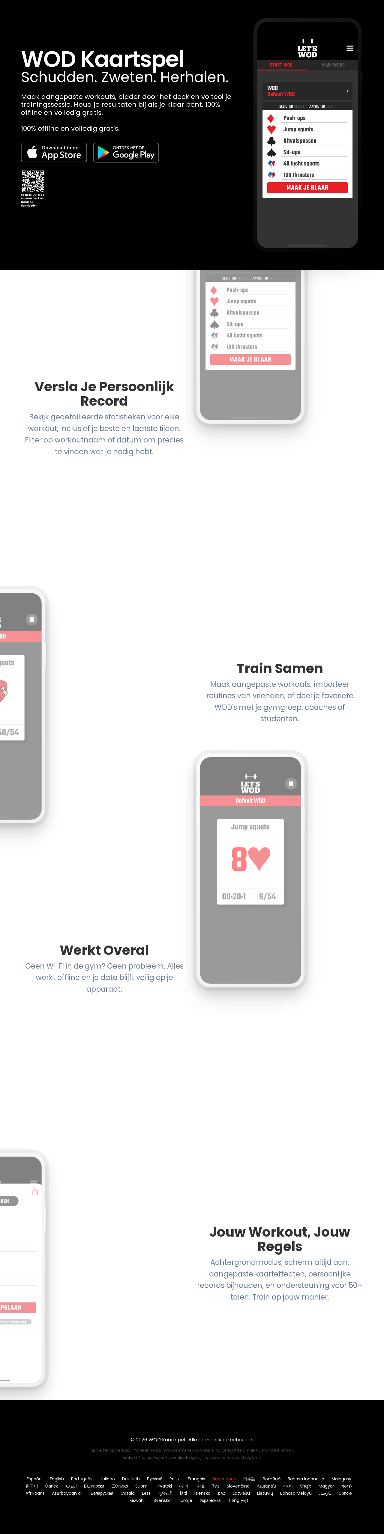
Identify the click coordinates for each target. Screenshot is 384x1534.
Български (94, 1486)
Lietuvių (265, 1493)
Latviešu (241, 1493)
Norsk (346, 1486)
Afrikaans (35, 1493)
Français (196, 1479)
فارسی (325, 1493)
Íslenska (202, 1493)
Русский (155, 1479)
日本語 (249, 1479)
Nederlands (224, 1479)
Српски (345, 1493)
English (57, 1479)
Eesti (147, 1493)
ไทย (216, 1486)
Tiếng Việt (238, 1500)
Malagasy (341, 1479)
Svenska (162, 1500)
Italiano (107, 1479)
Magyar (326, 1486)
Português (81, 1479)
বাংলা (288, 1486)
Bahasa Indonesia (306, 1479)
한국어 (32, 1486)
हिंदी (183, 1493)
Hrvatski (164, 1486)
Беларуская (102, 1493)
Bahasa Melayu (296, 1493)
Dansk (51, 1486)
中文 (201, 1486)
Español (35, 1479)
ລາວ (222, 1493)
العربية (71, 1486)
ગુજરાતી (165, 1493)
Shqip (305, 1486)
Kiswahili (138, 1500)
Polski (175, 1479)
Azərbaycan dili (67, 1493)
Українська (210, 1500)
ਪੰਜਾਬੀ (184, 1486)
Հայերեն (266, 1486)
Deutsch (131, 1479)
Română (271, 1479)
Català (128, 1493)
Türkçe (185, 1500)
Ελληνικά (119, 1486)
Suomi (141, 1486)
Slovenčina (238, 1486)
